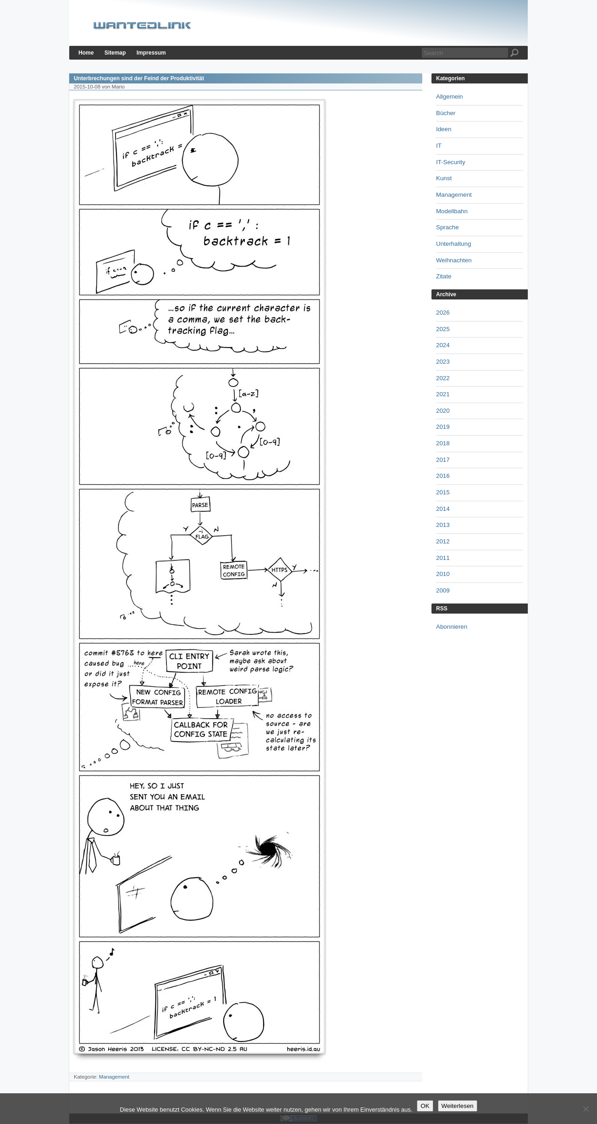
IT (439, 145)
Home (86, 53)
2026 (443, 312)
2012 (443, 541)
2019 (443, 426)
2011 (443, 557)
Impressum (151, 53)
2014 (443, 508)
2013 (443, 524)
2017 (443, 459)
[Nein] (585, 1108)
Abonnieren (451, 626)
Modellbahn (452, 211)
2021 (443, 394)
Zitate (443, 276)
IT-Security (450, 162)
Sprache (447, 227)
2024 (443, 345)
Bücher (445, 113)
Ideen (443, 129)
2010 (443, 573)
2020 (443, 410)
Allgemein (449, 96)
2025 (443, 329)
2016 (443, 475)
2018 (443, 443)
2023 (443, 361)
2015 (443, 492)
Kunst (444, 178)
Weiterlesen (458, 1105)
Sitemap (115, 53)
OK (424, 1105)
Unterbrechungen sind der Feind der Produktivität (139, 78)
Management (114, 1077)
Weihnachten (454, 260)
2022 (443, 378)
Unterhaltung (453, 243)
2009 (443, 590)
